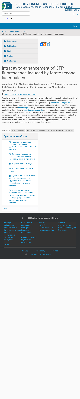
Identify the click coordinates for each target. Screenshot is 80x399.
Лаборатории (9, 225)
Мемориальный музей (67, 228)
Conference (11, 61)
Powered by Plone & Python (41, 254)
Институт (7, 223)
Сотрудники (8, 240)
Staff (9, 51)
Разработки (8, 237)
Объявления (26, 232)
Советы (42, 223)
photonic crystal (24, 108)
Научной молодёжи (46, 230)
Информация (26, 223)
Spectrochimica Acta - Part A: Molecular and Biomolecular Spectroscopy (49, 130)
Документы (62, 230)
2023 (25, 32)
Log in (76, 14)
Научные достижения (12, 230)
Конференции (26, 228)
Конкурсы (25, 230)
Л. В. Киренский (64, 225)
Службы (7, 245)
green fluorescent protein (60, 103)
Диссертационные (46, 228)
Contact (10, 56)
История (61, 223)
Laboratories (12, 41)
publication (20, 130)
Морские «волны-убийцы (22, 164)
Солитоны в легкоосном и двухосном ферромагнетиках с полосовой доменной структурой (22, 156)
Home (4, 32)
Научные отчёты (10, 228)
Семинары (25, 225)
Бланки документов (29, 237)
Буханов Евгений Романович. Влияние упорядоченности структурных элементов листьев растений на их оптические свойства (22, 180)
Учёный (42, 225)
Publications (14, 32)
